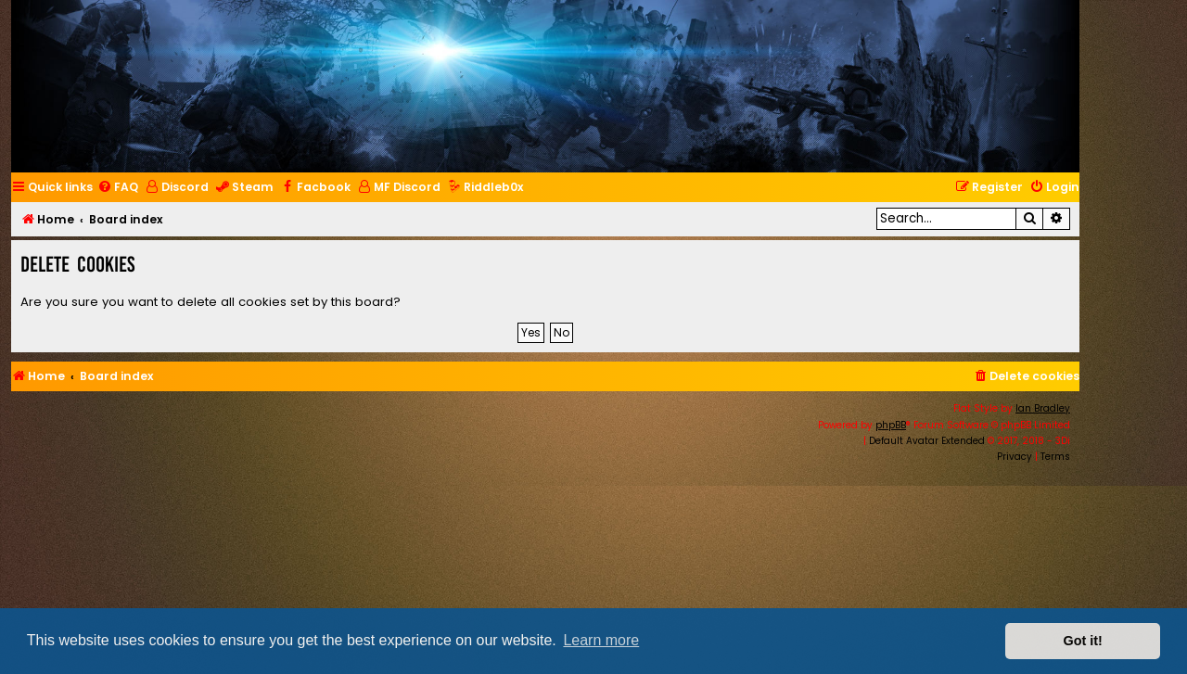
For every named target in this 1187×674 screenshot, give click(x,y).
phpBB (890, 425)
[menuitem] (117, 187)
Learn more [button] (601, 640)
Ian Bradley (1042, 408)
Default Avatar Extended (927, 441)
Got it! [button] (1083, 640)
